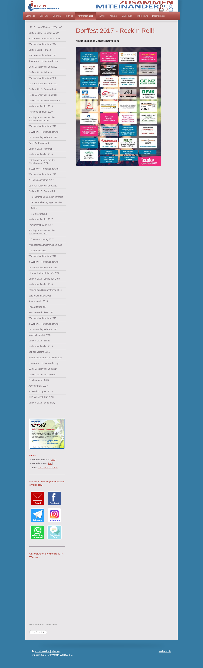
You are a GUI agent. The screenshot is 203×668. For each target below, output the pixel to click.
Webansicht (165, 651)
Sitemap (56, 651)
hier (53, 459)
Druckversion (41, 651)
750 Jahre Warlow (48, 467)
